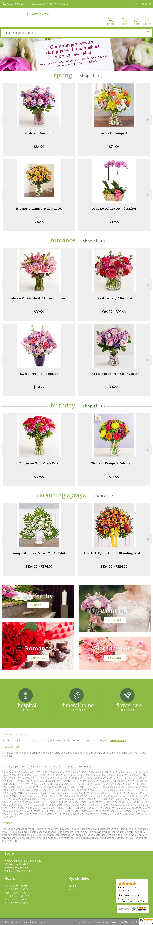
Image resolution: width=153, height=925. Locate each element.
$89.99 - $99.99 (114, 311)
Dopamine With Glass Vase (39, 463)
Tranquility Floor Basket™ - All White (39, 553)
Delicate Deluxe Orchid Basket (114, 208)
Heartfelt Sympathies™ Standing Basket (114, 553)
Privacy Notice (101, 922)
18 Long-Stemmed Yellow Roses (39, 208)
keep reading (118, 740)
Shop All (88, 76)
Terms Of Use (83, 922)
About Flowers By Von (15, 734)
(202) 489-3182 (15, 3)
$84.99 (39, 146)
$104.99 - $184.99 (114, 566)
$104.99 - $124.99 (39, 566)
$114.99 (39, 387)
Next (148, 119)
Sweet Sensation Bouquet (39, 373)
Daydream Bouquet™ (39, 133)
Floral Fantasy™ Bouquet (114, 298)
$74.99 (114, 146)
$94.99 (39, 222)
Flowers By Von (38, 14)
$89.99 (114, 222)
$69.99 (39, 477)
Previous (4, 119)
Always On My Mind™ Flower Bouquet (39, 298)
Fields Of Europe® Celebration (114, 463)
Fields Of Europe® (114, 133)
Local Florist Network (122, 922)
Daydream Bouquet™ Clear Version (114, 373)
